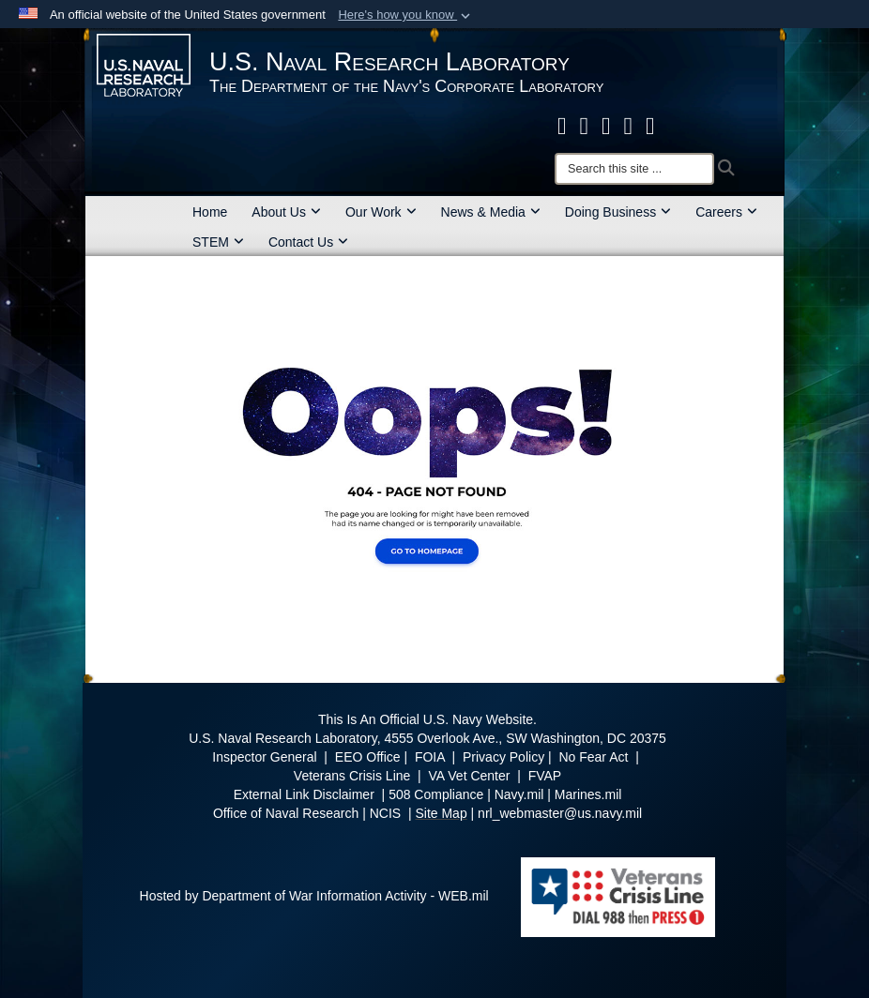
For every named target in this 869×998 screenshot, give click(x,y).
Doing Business (618, 211)
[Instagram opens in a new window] (606, 125)
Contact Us (308, 242)
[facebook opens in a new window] (562, 125)
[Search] (634, 169)
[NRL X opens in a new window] (584, 125)
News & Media (491, 211)
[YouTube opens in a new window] (650, 125)
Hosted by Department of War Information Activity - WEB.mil (314, 895)
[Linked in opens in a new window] (628, 125)
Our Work (381, 211)
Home (209, 211)
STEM (218, 242)
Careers (726, 211)
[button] (406, 15)
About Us (286, 211)
